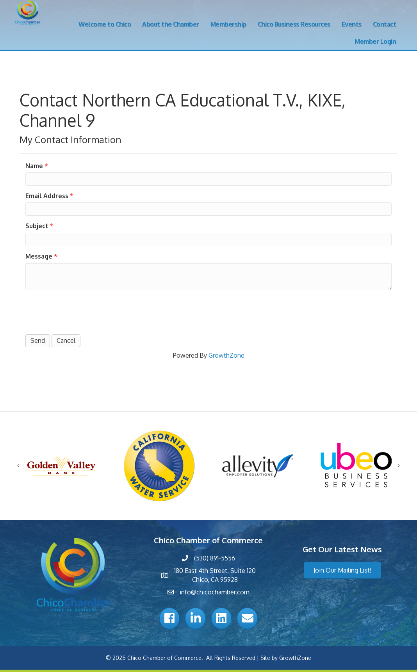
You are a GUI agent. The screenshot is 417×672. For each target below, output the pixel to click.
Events (352, 24)
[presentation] (84, 311)
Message (38, 256)
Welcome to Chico (104, 24)
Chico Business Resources (294, 24)
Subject (36, 226)
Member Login (375, 41)
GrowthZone (226, 355)
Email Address (46, 196)
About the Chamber (170, 24)
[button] (342, 570)
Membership (228, 24)
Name (34, 166)
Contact (384, 24)
